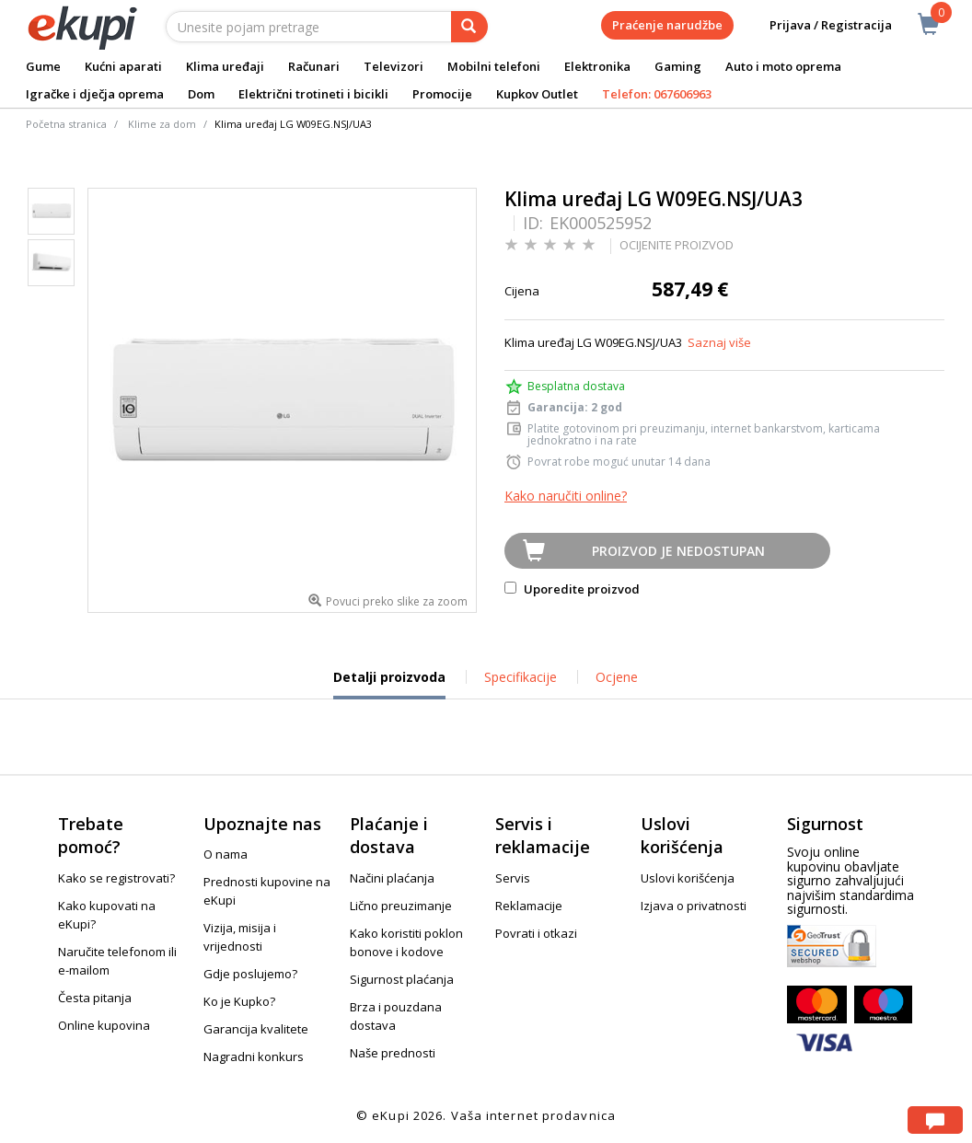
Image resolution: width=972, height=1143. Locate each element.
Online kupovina (104, 1025)
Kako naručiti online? (565, 495)
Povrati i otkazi (536, 933)
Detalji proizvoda (389, 683)
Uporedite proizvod (572, 589)
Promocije (442, 94)
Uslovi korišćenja (688, 878)
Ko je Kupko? (239, 1001)
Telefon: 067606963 (657, 94)
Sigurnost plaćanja (402, 979)
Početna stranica (66, 124)
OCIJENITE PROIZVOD (676, 245)
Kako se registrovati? (116, 878)
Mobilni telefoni (493, 66)
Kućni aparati (123, 66)
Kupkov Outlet (537, 94)
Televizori (393, 66)
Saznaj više (719, 342)
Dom (201, 94)
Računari (314, 66)
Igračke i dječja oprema (95, 94)
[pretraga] (469, 26)
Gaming (677, 66)
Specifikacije (520, 677)
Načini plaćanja (392, 878)
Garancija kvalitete (255, 1029)
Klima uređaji (225, 66)
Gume (43, 66)
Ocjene (617, 677)
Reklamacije (528, 905)
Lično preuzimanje (401, 905)
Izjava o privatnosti (693, 905)
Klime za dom (162, 124)
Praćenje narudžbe (667, 25)
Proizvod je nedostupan (678, 551)
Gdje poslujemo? (250, 973)
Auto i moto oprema (783, 66)
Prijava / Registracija (818, 25)
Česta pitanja (95, 997)
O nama (225, 854)
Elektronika (597, 66)
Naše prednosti (392, 1053)
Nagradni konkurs (253, 1056)
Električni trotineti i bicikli (313, 94)
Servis (512, 878)
